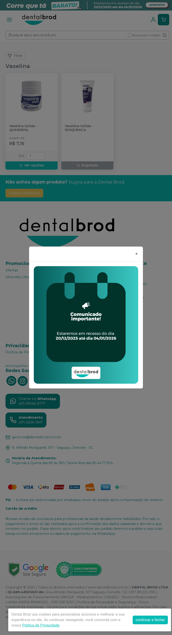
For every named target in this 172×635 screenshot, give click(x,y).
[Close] (136, 253)
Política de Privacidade (40, 625)
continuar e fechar (150, 620)
